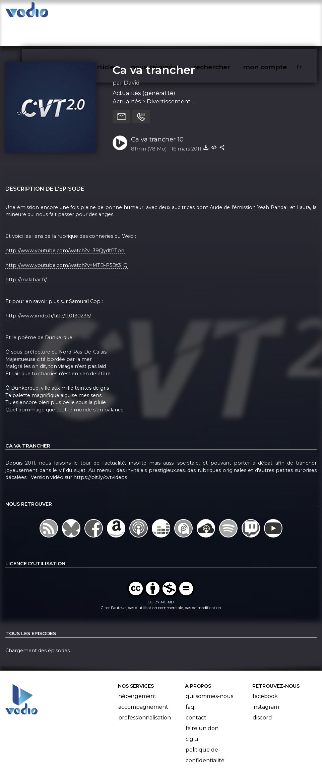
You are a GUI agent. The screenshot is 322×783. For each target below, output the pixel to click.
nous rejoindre (169, 12)
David (132, 56)
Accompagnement (143, 681)
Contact (196, 691)
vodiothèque (74, 12)
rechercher (223, 12)
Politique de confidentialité (205, 729)
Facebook (265, 670)
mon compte (276, 12)
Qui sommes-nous (209, 670)
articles (120, 12)
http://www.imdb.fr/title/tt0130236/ (48, 290)
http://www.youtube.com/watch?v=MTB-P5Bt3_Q (66, 239)
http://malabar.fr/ (26, 254)
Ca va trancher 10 (157, 113)
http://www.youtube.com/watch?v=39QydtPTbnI (65, 225)
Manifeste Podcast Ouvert (179, 759)
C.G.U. (192, 713)
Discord (262, 691)
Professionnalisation (144, 691)
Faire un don (202, 702)
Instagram (266, 681)
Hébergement (137, 670)
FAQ (190, 681)
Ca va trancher (154, 44)
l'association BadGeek (104, 768)
